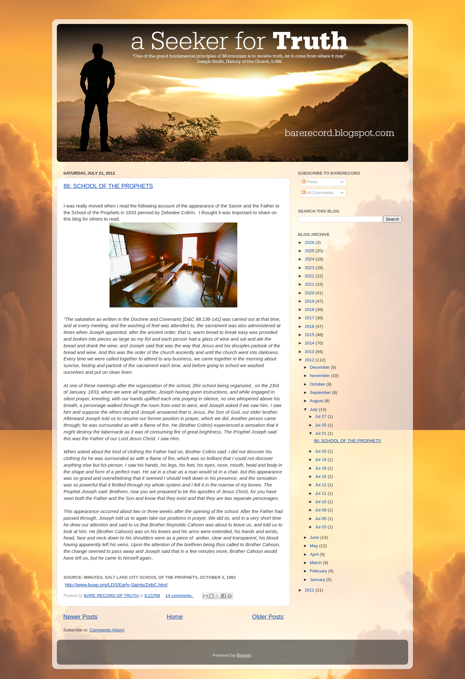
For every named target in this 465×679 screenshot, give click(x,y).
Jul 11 (321, 493)
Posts (310, 181)
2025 (310, 250)
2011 (310, 590)
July (314, 409)
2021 (310, 284)
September (321, 392)
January (318, 579)
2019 (310, 301)
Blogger (244, 655)
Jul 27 (321, 416)
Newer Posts (80, 616)
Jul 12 (321, 484)
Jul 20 (321, 451)
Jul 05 (321, 518)
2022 (310, 276)
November (320, 375)
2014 (310, 343)
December (320, 367)
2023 (310, 267)
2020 (310, 292)
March (316, 562)
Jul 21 (321, 433)
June (315, 537)
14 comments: (179, 595)
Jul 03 (321, 526)
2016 (310, 326)
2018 (310, 309)
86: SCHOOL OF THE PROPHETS (108, 186)
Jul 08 (321, 510)
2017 (310, 317)
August (317, 400)
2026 (310, 242)
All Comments (317, 192)
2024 (310, 259)
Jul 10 (321, 501)
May (314, 545)
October (318, 384)
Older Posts (268, 616)
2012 (310, 360)
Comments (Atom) (107, 630)
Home (175, 616)
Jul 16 (321, 476)
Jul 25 (321, 425)
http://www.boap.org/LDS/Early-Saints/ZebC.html (116, 584)
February (319, 571)
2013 (310, 351)
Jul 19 (321, 459)
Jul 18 (321, 468)
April (315, 554)
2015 (310, 334)
